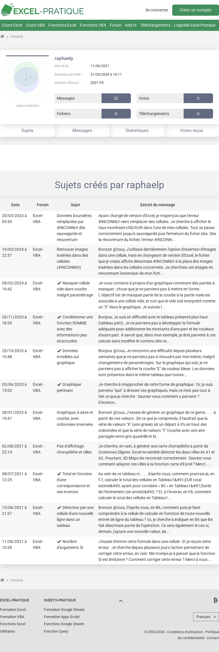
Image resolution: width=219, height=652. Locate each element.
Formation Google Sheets (64, 609)
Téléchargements (155, 25)
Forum (115, 25)
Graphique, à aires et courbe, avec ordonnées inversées (75, 418)
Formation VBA (12, 617)
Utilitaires (7, 631)
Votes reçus (191, 130)
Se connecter (156, 10)
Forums (17, 36)
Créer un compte (195, 10)
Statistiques (137, 130)
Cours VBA (35, 25)
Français (203, 617)
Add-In (131, 25)
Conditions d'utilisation (185, 632)
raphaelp (63, 58)
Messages (82, 130)
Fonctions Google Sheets (64, 624)
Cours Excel (12, 25)
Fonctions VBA (93, 25)
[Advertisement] (109, 157)
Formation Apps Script (62, 617)
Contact (213, 638)
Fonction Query (56, 631)
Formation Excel (13, 609)
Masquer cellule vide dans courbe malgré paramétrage (75, 289)
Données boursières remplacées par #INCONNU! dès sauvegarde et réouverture (74, 227)
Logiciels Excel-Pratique (195, 25)
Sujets (27, 130)
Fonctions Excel (62, 25)
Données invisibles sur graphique (68, 356)
